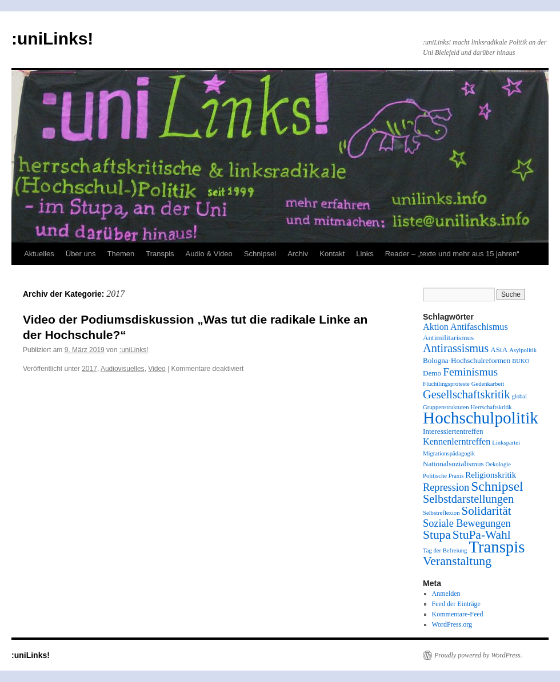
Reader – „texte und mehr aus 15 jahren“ (452, 253)
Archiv (297, 253)
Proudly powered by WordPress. (478, 655)
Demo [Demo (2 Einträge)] (432, 373)
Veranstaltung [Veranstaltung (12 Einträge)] (457, 561)
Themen (121, 253)
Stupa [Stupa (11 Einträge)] (437, 535)
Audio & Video (209, 253)
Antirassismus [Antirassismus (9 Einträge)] (456, 348)
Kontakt (332, 253)
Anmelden (446, 594)
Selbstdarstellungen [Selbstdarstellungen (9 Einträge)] (468, 499)
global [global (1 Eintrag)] (519, 396)
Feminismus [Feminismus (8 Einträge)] (470, 371)
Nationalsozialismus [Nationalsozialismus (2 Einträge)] (453, 463)
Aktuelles (39, 253)
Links (364, 253)
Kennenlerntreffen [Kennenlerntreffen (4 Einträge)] (456, 442)
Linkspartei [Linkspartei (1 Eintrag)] (506, 442)
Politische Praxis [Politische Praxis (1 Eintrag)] (443, 476)
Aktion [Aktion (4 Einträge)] (436, 327)
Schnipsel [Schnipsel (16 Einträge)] (497, 486)
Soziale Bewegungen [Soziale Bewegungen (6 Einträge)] (467, 523)
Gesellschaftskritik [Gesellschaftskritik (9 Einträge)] (466, 394)
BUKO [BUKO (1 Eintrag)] (520, 361)
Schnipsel (260, 253)
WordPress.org (452, 624)
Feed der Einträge (456, 604)
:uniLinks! (52, 38)
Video (156, 369)
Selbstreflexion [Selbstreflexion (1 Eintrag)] (441, 513)
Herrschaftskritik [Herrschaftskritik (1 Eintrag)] (491, 407)
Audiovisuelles (123, 369)
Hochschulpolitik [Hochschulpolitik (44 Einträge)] (480, 418)
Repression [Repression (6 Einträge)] (446, 487)
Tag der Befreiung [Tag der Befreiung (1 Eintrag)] (445, 550)
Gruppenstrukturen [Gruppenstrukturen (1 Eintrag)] (446, 407)
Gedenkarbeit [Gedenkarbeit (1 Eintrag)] (487, 384)
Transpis (160, 253)
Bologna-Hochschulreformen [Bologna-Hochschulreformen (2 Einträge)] (466, 360)
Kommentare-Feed (457, 614)
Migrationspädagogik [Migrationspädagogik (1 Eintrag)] (449, 453)
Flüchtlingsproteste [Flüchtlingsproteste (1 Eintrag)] (446, 384)
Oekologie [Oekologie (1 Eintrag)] (498, 464)
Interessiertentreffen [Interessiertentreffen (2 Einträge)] (453, 431)
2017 (89, 369)
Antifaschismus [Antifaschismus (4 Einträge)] (479, 327)
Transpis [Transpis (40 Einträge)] (497, 547)
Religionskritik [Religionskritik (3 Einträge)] (490, 474)
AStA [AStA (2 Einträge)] (498, 349)
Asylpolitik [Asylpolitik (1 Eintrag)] (523, 350)
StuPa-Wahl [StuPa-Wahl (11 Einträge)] (482, 535)
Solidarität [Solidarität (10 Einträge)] (486, 511)
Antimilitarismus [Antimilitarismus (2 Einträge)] (448, 337)
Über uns (81, 253)
